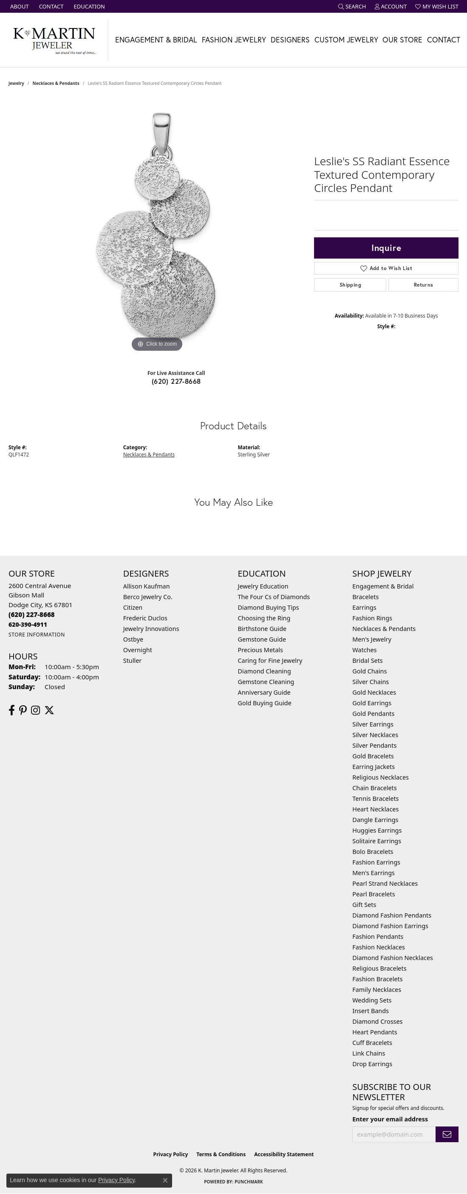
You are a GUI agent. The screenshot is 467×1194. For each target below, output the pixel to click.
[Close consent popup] (165, 1180)
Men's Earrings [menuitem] (373, 873)
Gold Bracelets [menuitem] (373, 756)
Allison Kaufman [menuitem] (146, 586)
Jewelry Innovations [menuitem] (151, 629)
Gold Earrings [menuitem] (371, 703)
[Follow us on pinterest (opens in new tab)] (23, 710)
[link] (18, 6)
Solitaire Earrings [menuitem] (376, 841)
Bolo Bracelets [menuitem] (372, 852)
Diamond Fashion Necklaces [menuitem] (392, 958)
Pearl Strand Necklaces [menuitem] (385, 883)
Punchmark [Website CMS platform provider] (249, 1182)
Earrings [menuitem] (364, 607)
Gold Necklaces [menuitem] (374, 692)
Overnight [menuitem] (137, 650)
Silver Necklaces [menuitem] (375, 735)
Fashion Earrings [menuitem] (376, 862)
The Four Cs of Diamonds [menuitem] (274, 597)
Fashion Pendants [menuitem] (377, 936)
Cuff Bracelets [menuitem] (372, 1043)
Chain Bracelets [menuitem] (374, 788)
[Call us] (27, 624)
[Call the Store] (31, 614)
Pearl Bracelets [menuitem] (373, 894)
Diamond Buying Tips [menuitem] (268, 607)
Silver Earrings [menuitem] (372, 724)
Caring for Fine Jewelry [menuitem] (270, 660)
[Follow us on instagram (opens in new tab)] (35, 710)
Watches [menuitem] (364, 650)
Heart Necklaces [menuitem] (375, 809)
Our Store (402, 40)
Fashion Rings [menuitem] (372, 618)
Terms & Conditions (221, 1154)
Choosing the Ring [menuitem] (264, 618)
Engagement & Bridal (156, 40)
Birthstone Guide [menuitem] (262, 629)
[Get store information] (36, 634)
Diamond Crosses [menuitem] (377, 1021)
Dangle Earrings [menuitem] (375, 820)
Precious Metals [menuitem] (260, 650)
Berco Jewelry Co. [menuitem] (148, 597)
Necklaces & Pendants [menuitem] (384, 629)
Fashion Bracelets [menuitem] (377, 979)
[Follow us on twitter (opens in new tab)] (49, 710)
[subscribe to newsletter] (447, 1134)
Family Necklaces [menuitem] (376, 990)
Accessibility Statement (284, 1154)
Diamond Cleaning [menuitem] (264, 671)
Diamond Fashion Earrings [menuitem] (390, 926)
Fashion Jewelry (234, 40)
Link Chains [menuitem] (368, 1053)
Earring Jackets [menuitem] (373, 767)
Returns (423, 285)
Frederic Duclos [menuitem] (145, 618)
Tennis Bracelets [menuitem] (375, 798)
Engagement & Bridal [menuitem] (382, 586)
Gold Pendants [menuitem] (373, 714)
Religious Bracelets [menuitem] (379, 968)
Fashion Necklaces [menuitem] (378, 947)
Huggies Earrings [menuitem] (377, 830)
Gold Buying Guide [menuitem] (265, 703)
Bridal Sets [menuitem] (367, 660)
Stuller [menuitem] (132, 660)
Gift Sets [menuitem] (364, 905)
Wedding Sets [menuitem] (371, 1000)
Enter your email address (390, 1119)
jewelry (16, 83)
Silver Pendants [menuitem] (374, 745)
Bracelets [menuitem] (365, 597)
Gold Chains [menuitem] (369, 671)
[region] (157, 226)
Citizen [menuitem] (133, 607)
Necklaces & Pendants (56, 83)
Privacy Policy (170, 1154)
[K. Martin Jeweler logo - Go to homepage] (54, 40)
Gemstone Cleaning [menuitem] (266, 682)
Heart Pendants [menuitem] (374, 1032)
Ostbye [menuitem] (133, 639)
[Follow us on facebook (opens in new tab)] (11, 710)
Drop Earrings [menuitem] (372, 1064)
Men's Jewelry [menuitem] (371, 639)
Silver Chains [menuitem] (370, 682)
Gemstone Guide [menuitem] (262, 639)
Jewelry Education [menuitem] (263, 586)
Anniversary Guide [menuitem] (264, 692)
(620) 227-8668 (176, 381)
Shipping (350, 285)
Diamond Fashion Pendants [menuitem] (391, 915)
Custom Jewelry (346, 40)
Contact (443, 40)
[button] (352, 6)
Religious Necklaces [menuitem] (380, 777)
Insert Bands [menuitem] (370, 1011)
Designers (290, 40)
